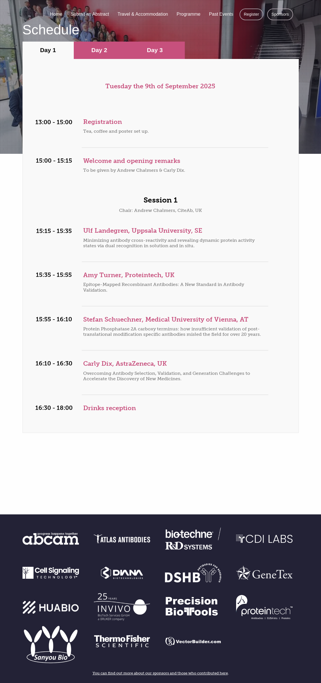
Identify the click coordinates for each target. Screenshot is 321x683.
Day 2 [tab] (99, 50)
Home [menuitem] (56, 14)
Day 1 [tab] (48, 50)
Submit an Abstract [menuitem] (90, 14)
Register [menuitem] (251, 14)
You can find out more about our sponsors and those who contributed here (160, 673)
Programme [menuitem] (189, 14)
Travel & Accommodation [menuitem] (143, 14)
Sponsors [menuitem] (280, 14)
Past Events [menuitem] (221, 14)
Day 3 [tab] (155, 50)
